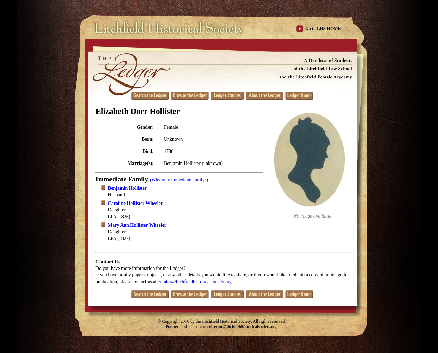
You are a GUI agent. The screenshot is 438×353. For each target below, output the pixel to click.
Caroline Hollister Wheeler (135, 203)
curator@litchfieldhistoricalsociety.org (195, 281)
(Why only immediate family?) (179, 179)
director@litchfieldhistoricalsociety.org (243, 326)
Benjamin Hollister (127, 188)
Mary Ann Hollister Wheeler (137, 225)
